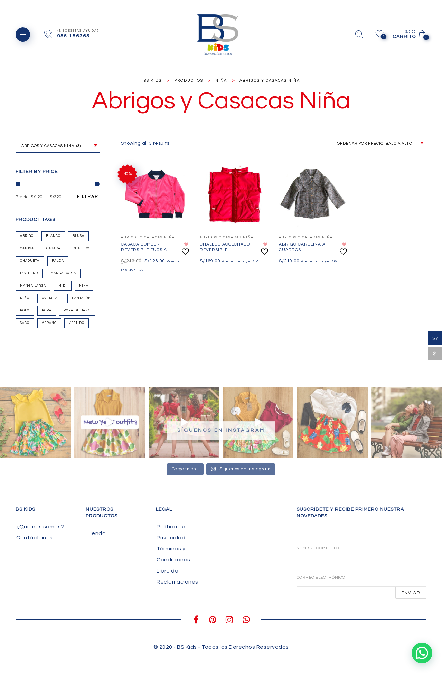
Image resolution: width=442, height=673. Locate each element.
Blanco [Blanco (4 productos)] (53, 236)
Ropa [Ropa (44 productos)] (46, 310)
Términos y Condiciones (173, 554)
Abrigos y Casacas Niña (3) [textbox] (57, 146)
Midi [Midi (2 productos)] (62, 285)
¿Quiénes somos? (40, 526)
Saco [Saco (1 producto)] (24, 323)
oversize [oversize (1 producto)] (51, 298)
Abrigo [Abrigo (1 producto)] (27, 236)
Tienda (96, 533)
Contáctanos (34, 537)
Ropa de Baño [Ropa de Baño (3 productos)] (77, 310)
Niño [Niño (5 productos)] (24, 298)
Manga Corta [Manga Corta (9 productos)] (63, 273)
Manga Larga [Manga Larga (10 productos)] (33, 285)
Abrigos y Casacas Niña (148, 237)
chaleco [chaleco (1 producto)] (81, 248)
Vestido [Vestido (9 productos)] (76, 323)
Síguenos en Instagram (221, 430)
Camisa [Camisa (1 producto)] (27, 248)
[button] (422, 653)
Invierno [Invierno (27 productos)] (29, 273)
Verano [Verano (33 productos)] (49, 323)
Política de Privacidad (171, 532)
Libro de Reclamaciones (177, 576)
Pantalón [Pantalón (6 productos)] (81, 298)
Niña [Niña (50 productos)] (83, 285)
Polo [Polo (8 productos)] (24, 310)
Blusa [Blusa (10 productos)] (78, 236)
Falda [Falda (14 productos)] (58, 260)
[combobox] (58, 146)
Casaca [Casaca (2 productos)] (53, 248)
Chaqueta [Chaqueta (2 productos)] (29, 260)
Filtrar (87, 197)
